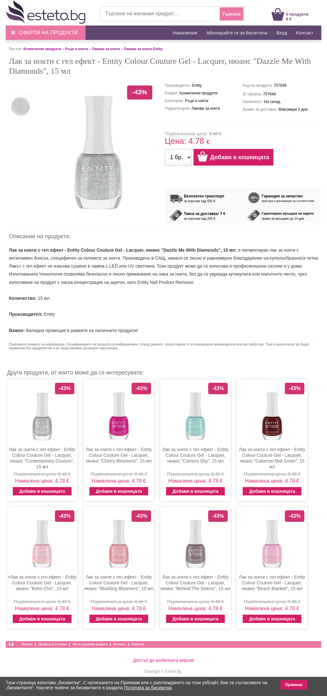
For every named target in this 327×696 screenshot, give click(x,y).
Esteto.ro (119, 644)
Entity (49, 314)
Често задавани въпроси (90, 644)
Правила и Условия (52, 644)
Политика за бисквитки (148, 687)
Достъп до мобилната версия (163, 660)
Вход (282, 33)
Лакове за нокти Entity (143, 49)
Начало (27, 644)
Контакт (304, 33)
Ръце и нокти (76, 49)
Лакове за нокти (106, 49)
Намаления (185, 33)
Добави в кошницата (42, 491)
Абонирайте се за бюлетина (236, 33)
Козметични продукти (42, 49)
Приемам (293, 685)
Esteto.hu (138, 644)
